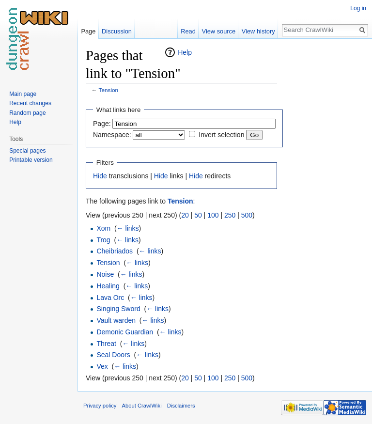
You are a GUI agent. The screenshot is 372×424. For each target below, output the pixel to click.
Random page (27, 113)
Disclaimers (181, 405)
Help (185, 52)
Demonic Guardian (124, 332)
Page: (102, 123)
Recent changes (30, 103)
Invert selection (221, 135)
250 (229, 215)
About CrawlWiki (142, 405)
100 (212, 215)
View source (218, 31)
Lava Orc (110, 297)
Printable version (30, 160)
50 (198, 215)
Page (88, 31)
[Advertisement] (325, 192)
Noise (105, 274)
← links (128, 228)
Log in (358, 8)
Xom (103, 228)
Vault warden (116, 320)
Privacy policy (99, 405)
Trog (103, 240)
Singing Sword (118, 309)
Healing (107, 286)
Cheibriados (114, 251)
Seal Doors (113, 355)
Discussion (117, 31)
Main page (22, 94)
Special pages (27, 150)
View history (258, 31)
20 (185, 215)
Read (188, 31)
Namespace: (112, 135)
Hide (100, 176)
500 (246, 215)
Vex (102, 366)
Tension (109, 90)
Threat (106, 343)
